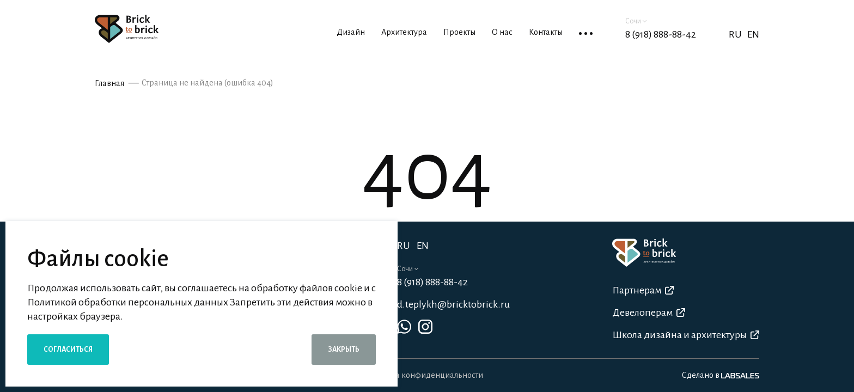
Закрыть (343, 349)
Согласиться (68, 349)
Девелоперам (648, 312)
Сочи (635, 21)
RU (403, 245)
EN (753, 34)
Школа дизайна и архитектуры (685, 334)
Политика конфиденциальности (423, 375)
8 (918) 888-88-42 (660, 34)
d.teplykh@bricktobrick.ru (453, 304)
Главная (109, 83)
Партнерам (643, 290)
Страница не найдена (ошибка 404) (207, 82)
